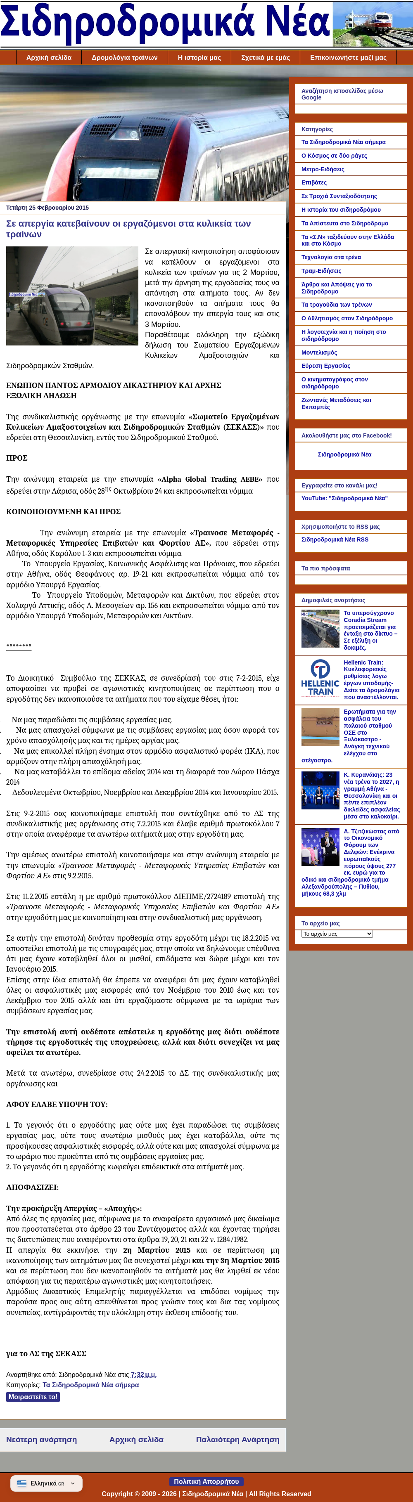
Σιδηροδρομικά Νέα (345, 454)
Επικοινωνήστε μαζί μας (348, 57)
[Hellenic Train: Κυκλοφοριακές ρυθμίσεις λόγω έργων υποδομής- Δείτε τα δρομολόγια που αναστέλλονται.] (321, 695)
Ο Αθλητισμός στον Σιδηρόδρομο (347, 318)
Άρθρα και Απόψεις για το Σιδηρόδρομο (336, 288)
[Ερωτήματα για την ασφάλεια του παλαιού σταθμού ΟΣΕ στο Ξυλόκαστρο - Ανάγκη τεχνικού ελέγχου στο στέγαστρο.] (321, 744)
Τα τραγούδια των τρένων (336, 304)
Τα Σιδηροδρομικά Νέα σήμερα (91, 1384)
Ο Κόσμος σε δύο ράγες (334, 155)
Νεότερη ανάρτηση (41, 1439)
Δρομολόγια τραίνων (124, 57)
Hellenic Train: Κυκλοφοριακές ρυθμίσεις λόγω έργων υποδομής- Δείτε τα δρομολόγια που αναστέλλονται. (372, 679)
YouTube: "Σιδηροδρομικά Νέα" (344, 498)
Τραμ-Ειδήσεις (321, 270)
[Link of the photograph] (72, 297)
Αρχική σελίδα (49, 57)
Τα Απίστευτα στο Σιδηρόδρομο (344, 223)
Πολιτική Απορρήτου (206, 1481)
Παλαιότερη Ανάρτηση (238, 1439)
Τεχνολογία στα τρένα (331, 257)
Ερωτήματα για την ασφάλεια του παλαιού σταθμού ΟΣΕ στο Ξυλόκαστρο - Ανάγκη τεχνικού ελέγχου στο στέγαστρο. (348, 736)
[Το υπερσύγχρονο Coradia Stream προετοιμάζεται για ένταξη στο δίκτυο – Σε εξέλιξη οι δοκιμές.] (321, 645)
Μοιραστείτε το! (33, 1396)
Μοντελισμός (319, 352)
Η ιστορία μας (199, 57)
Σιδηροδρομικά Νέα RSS (334, 539)
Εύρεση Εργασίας (326, 365)
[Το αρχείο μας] (337, 934)
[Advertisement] (143, 135)
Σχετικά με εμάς (265, 57)
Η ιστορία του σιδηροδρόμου (341, 209)
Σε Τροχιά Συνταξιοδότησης (339, 196)
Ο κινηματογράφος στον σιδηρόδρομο (334, 383)
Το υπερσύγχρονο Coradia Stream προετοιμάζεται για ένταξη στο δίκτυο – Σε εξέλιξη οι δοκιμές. (371, 630)
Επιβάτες (314, 182)
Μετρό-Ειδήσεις (322, 169)
